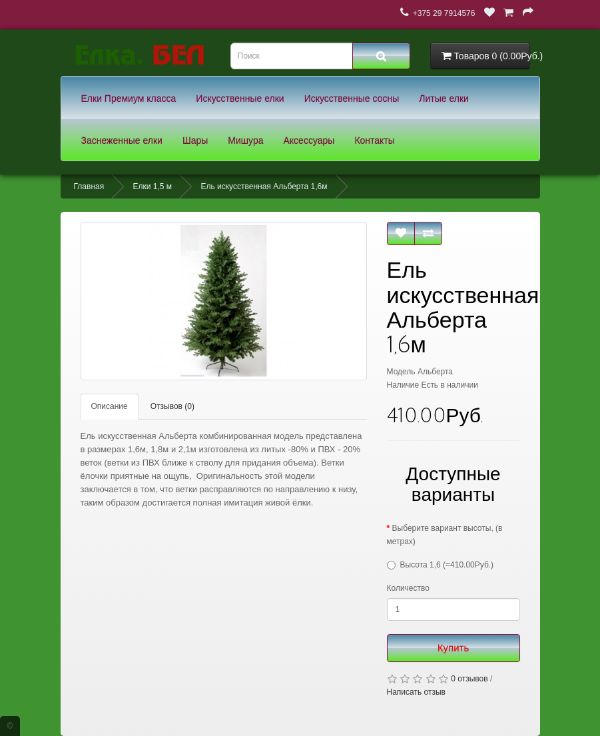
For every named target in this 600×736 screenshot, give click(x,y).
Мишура (245, 140)
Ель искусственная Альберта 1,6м (263, 186)
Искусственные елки (240, 98)
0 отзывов (469, 678)
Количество (408, 588)
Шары (195, 140)
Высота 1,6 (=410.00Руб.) (447, 564)
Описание (109, 406)
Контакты (374, 140)
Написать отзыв (416, 692)
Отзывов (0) (172, 406)
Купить (453, 647)
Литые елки (444, 98)
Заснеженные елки (121, 140)
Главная (89, 186)
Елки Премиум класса (128, 98)
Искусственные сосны (352, 98)
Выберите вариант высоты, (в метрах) (445, 535)
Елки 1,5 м (152, 186)
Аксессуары (309, 140)
